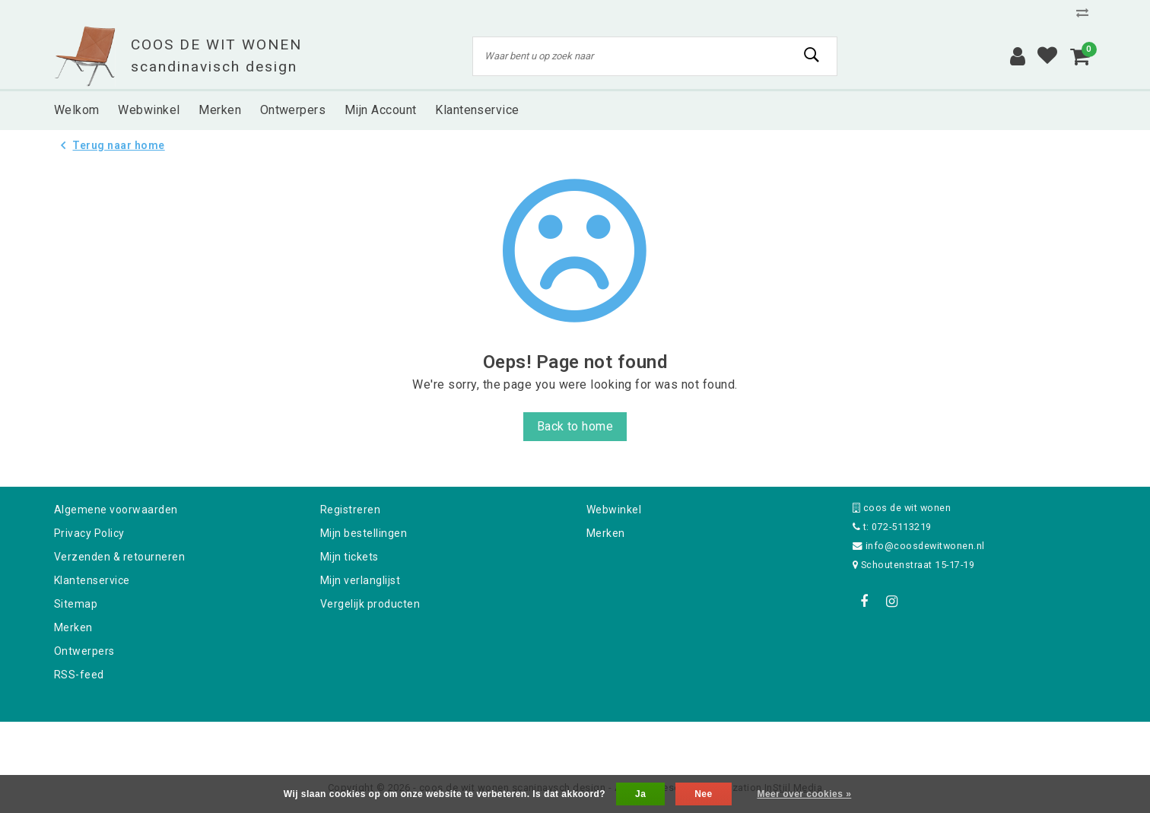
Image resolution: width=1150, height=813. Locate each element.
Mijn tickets (349, 557)
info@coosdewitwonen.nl (919, 545)
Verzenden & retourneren (119, 557)
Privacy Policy (89, 533)
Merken (73, 627)
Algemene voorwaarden (116, 509)
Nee (703, 794)
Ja (640, 794)
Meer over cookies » (804, 794)
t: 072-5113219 (892, 526)
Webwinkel (613, 509)
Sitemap (75, 604)
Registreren (350, 509)
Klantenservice (92, 580)
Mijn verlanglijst (360, 580)
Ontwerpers (84, 651)
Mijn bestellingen (363, 533)
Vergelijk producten (370, 604)
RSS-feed (79, 675)
